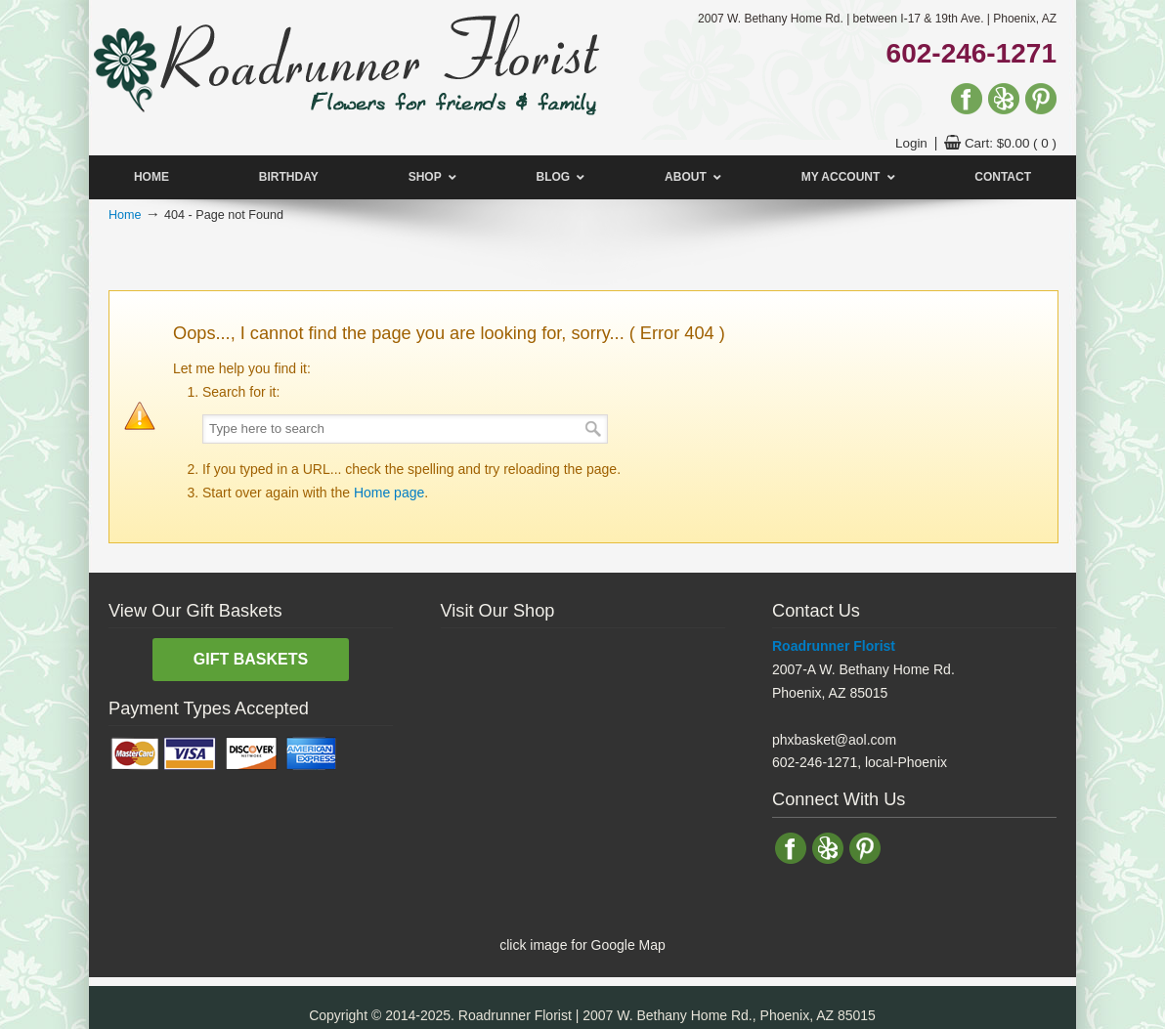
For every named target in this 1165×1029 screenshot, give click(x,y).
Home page (389, 492)
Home (125, 215)
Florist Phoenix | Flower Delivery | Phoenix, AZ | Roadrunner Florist (345, 62)
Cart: (1011, 143)
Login (911, 143)
